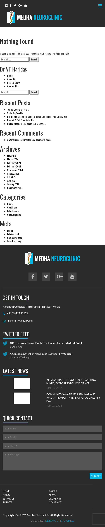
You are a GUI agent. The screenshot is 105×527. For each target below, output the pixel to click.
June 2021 (11, 180)
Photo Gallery (13, 83)
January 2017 (13, 184)
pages (53, 491)
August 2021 (13, 173)
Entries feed (13, 234)
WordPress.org (14, 241)
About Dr (11, 79)
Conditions (12, 207)
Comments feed (14, 238)
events (7, 502)
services (9, 498)
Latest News (13, 211)
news (52, 494)
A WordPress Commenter (19, 140)
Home (10, 75)
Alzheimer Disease (42, 140)
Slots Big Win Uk (15, 113)
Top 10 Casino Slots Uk (17, 109)
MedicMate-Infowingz (59, 520)
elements (55, 498)
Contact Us (12, 86)
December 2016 (14, 188)
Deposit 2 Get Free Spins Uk (20, 120)
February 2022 (14, 166)
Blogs (10, 204)
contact (55, 502)
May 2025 (11, 155)
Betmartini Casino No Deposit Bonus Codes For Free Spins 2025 (37, 116)
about (7, 494)
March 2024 (12, 159)
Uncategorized (14, 214)
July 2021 (11, 177)
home (6, 491)
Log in (10, 230)
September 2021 (15, 170)
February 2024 (14, 163)
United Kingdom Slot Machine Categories (26, 124)
